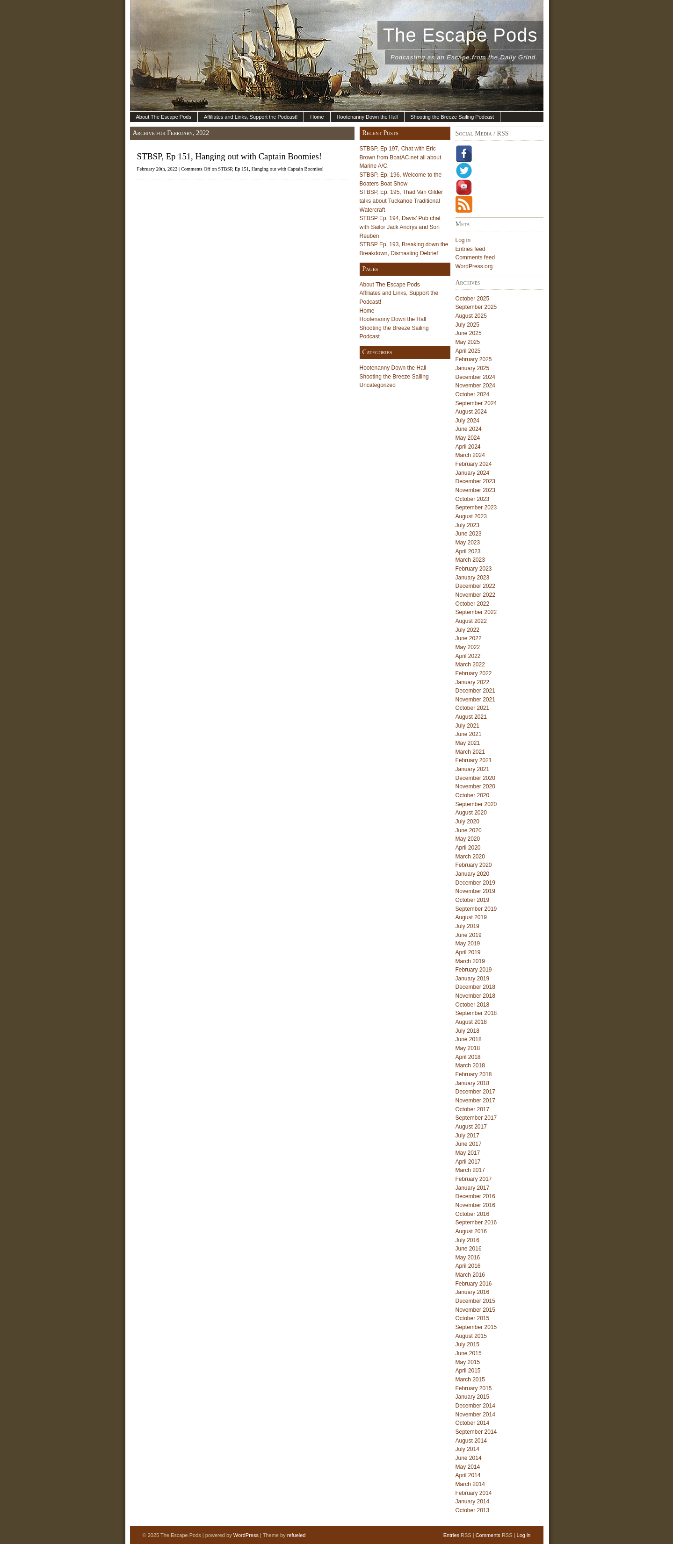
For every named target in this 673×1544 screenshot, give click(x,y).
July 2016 (467, 1240)
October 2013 (473, 1510)
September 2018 (476, 1013)
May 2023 (468, 542)
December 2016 (475, 1196)
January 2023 (473, 577)
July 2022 (467, 630)
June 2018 (469, 1039)
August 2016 (471, 1231)
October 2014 (473, 1423)
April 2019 (468, 952)
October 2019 (473, 900)
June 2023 (469, 533)
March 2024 (470, 455)
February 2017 (474, 1179)
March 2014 (470, 1484)
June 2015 (469, 1353)
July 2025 (467, 325)
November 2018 (475, 996)
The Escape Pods (460, 35)
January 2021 (473, 769)
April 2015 (468, 1370)
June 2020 (469, 830)
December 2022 (475, 586)
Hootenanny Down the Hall (367, 117)
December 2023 (475, 481)
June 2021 (469, 734)
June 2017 (469, 1144)
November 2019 (475, 891)
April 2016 (468, 1266)
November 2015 (475, 1310)
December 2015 (475, 1301)
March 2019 (470, 961)
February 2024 (474, 464)
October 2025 (473, 298)
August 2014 (471, 1440)
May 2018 (468, 1048)
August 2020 (471, 812)
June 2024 (469, 429)
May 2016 (468, 1257)
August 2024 (471, 411)
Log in (463, 240)
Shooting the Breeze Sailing (394, 376)
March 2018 (470, 1065)
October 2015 (473, 1318)
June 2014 (469, 1458)
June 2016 (469, 1248)
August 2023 (471, 516)
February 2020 (474, 865)
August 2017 (471, 1126)
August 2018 (471, 1022)
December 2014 (475, 1405)
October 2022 (473, 603)
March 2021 (470, 752)
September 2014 (476, 1432)
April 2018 (468, 1057)
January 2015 (473, 1397)
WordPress (246, 1535)
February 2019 (474, 969)
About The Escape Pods (163, 117)
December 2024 (475, 377)
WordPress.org (474, 266)
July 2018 (467, 1031)
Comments (488, 1535)
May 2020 (468, 839)
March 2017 (470, 1170)
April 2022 (468, 656)
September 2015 (476, 1327)
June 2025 (469, 333)
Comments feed (475, 257)
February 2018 (474, 1074)
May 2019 (468, 943)
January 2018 (473, 1083)
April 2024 (468, 446)
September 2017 (476, 1118)
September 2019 (476, 909)
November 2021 (475, 699)
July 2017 (467, 1135)
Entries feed (470, 249)
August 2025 (471, 316)
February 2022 (474, 673)
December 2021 (475, 690)
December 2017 (475, 1091)
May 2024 (468, 438)
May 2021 (468, 743)
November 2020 (475, 786)
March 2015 (470, 1379)
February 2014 (474, 1493)
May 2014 (468, 1467)
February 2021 (474, 760)
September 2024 (476, 403)
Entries (451, 1535)
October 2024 (473, 394)
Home (317, 117)
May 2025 (468, 342)
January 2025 (473, 368)
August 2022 (471, 621)
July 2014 (467, 1449)
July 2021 (467, 725)
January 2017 (473, 1188)
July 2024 (467, 420)
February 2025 (474, 359)
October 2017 (473, 1109)
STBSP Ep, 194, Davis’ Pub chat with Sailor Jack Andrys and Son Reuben (400, 227)
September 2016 (476, 1222)
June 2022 (469, 638)
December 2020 (475, 778)
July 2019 (467, 926)
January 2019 (473, 978)
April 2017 (468, 1161)
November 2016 (475, 1205)
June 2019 (469, 935)
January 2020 (473, 874)
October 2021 (473, 708)
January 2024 (473, 473)
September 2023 (476, 507)
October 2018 (473, 1004)
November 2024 (475, 385)
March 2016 (470, 1275)
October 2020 (473, 795)
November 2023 (475, 490)
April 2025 (468, 351)
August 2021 (471, 717)
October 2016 (473, 1214)
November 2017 (475, 1100)
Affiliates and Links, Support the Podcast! (250, 117)
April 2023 (468, 551)
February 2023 (474, 568)
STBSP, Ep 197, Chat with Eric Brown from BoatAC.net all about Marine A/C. (400, 157)
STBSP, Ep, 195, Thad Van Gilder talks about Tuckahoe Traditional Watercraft (401, 201)
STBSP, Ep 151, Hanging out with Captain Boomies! (229, 156)
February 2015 (474, 1388)
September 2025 (476, 307)
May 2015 (468, 1362)
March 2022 (470, 664)
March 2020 (470, 856)
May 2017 (468, 1153)
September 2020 (476, 804)
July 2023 (467, 525)
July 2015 (467, 1344)
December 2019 (475, 882)
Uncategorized (378, 385)
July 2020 (467, 821)
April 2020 (468, 847)
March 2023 (470, 560)
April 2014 (468, 1475)
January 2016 (473, 1292)
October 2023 (473, 499)
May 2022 (468, 647)
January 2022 (473, 682)
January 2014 (473, 1501)
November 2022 (475, 595)
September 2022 (476, 612)
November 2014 (475, 1414)
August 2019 (471, 917)
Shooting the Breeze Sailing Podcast (452, 117)
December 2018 (475, 987)
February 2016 (474, 1283)
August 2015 (471, 1336)
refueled (296, 1535)
